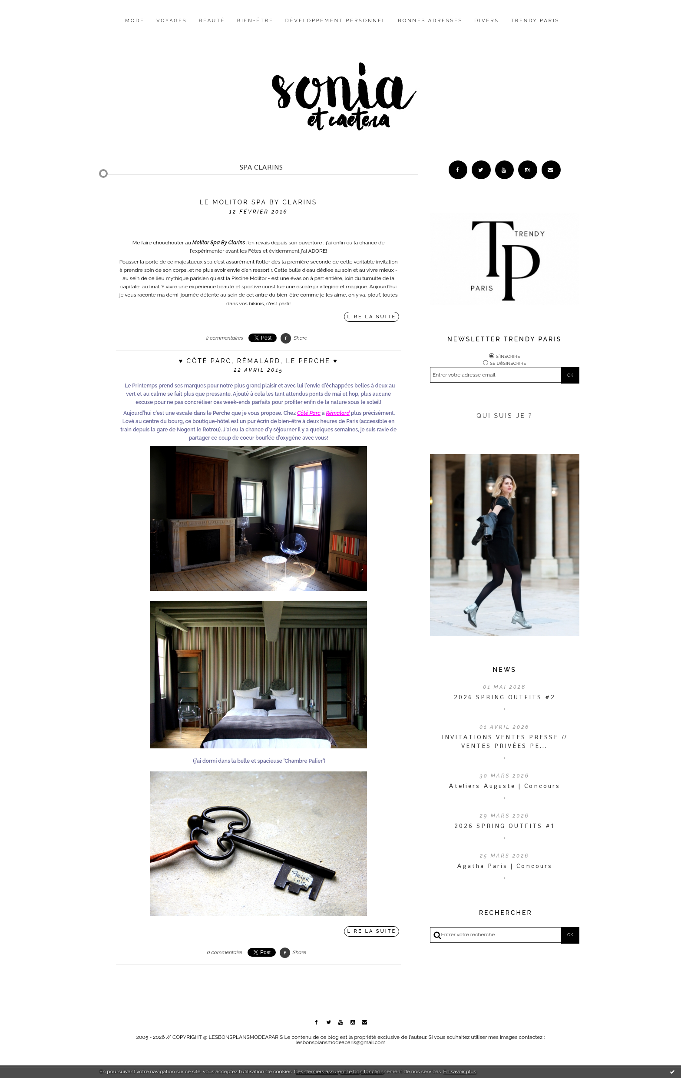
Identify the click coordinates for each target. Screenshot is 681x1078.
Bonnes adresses (430, 20)
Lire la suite (372, 317)
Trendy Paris (535, 20)
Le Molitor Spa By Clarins (258, 202)
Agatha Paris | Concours (504, 867)
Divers (487, 20)
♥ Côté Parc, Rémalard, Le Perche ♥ (258, 360)
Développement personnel (335, 20)
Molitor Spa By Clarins (218, 243)
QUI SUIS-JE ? (504, 416)
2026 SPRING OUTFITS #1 (504, 827)
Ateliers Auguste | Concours (504, 787)
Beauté (212, 20)
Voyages (171, 20)
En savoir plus (459, 1071)
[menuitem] (135, 27)
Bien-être (255, 20)
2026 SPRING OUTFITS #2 (504, 697)
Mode (135, 20)
